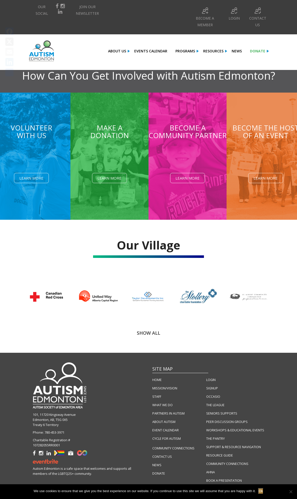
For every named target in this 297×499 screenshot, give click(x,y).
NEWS (156, 465)
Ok (261, 491)
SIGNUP (212, 388)
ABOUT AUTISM (163, 422)
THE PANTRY (215, 438)
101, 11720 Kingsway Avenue (54, 415)
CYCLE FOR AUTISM (166, 438)
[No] (290, 491)
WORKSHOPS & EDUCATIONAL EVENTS (235, 430)
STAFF (156, 396)
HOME (157, 380)
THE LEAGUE (215, 405)
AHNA (210, 472)
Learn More (31, 178)
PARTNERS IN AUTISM (168, 413)
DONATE (158, 473)
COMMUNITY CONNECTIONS (173, 448)
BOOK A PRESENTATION (224, 480)
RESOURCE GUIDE (219, 455)
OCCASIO (213, 396)
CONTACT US (162, 456)
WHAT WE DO (162, 405)
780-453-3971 (54, 432)
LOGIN (211, 380)
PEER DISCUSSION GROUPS (227, 422)
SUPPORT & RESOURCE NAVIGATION (233, 447)
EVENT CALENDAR (165, 430)
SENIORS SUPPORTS (221, 413)
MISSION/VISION (164, 388)
